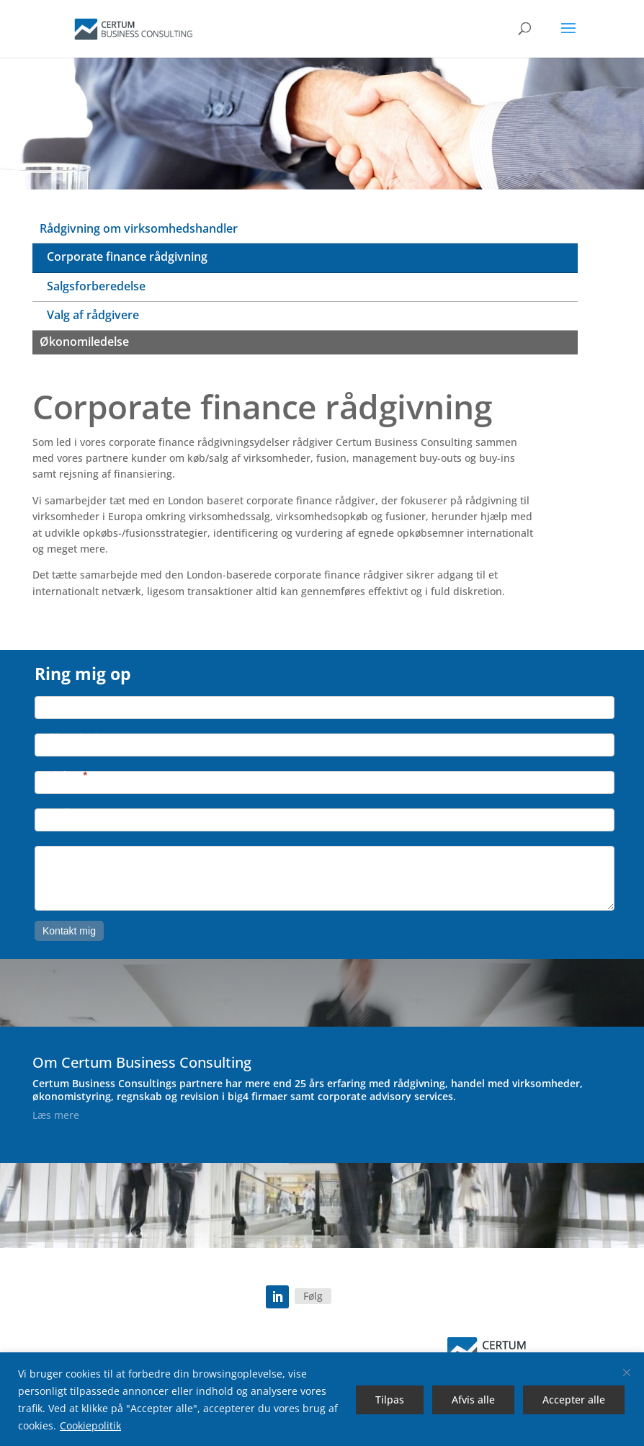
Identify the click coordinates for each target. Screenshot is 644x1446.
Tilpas (389, 1399)
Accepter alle (573, 1399)
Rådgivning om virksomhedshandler (139, 228)
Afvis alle (473, 1399)
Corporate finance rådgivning (127, 256)
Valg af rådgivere (93, 315)
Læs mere (55, 1115)
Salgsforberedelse (96, 286)
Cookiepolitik (90, 1425)
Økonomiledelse (84, 341)
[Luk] (627, 1372)
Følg (313, 1296)
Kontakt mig (69, 931)
